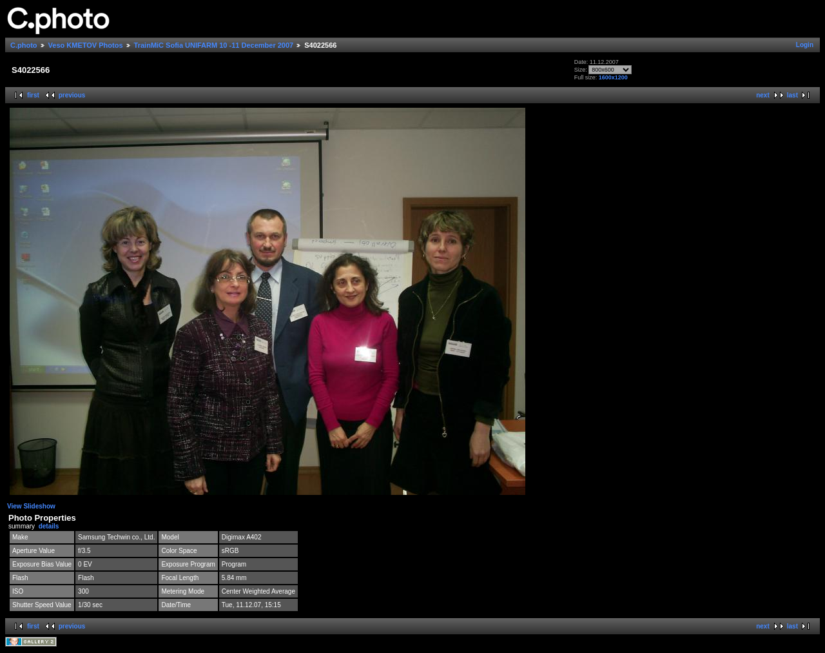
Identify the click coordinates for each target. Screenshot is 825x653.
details (49, 526)
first (33, 95)
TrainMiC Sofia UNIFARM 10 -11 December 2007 (214, 45)
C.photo (23, 45)
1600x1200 (613, 77)
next (763, 95)
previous (72, 95)
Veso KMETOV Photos (85, 45)
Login (804, 44)
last (792, 95)
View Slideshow (31, 506)
